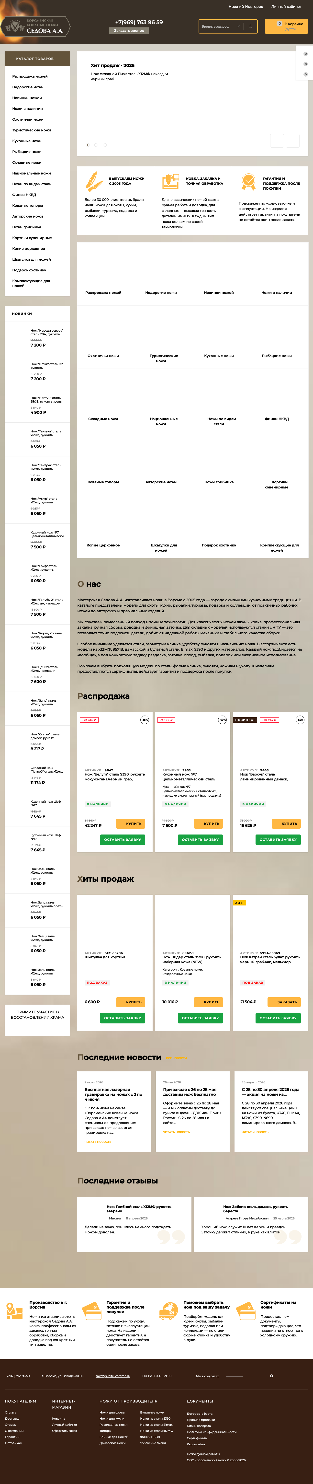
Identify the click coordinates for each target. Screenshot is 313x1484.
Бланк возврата (199, 1426)
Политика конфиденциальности (211, 1432)
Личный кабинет (64, 1424)
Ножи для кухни (112, 1418)
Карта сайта (196, 1444)
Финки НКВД (150, 1437)
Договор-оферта (199, 1413)
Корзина (58, 1418)
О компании (14, 1431)
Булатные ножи (152, 1412)
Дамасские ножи (112, 1443)
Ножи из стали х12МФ (156, 1431)
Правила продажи (201, 1420)
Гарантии (12, 1437)
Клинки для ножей (114, 1437)
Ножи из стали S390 (155, 1418)
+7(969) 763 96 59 (139, 22)
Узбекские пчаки (153, 1443)
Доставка (12, 1418)
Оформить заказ (64, 1431)
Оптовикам (13, 1443)
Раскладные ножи (113, 1424)
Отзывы (10, 1424)
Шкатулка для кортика (105, 957)
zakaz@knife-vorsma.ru (113, 1376)
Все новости (178, 1058)
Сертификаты (197, 1438)
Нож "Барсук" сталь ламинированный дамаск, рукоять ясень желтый (264, 779)
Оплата (10, 1412)
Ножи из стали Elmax (156, 1424)
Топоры (105, 1431)
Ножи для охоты (112, 1412)
